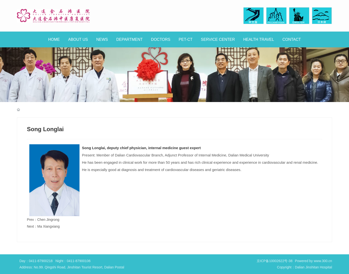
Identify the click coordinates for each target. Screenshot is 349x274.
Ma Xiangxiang (48, 226)
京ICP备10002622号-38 (275, 261)
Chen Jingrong (48, 220)
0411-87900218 (41, 261)
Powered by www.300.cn (313, 261)
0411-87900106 (78, 261)
